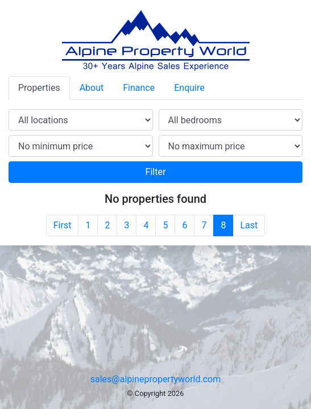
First (62, 225)
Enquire (189, 87)
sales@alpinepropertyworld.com (155, 379)
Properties (39, 87)
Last (249, 225)
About (92, 87)
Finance (139, 87)
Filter (156, 171)
